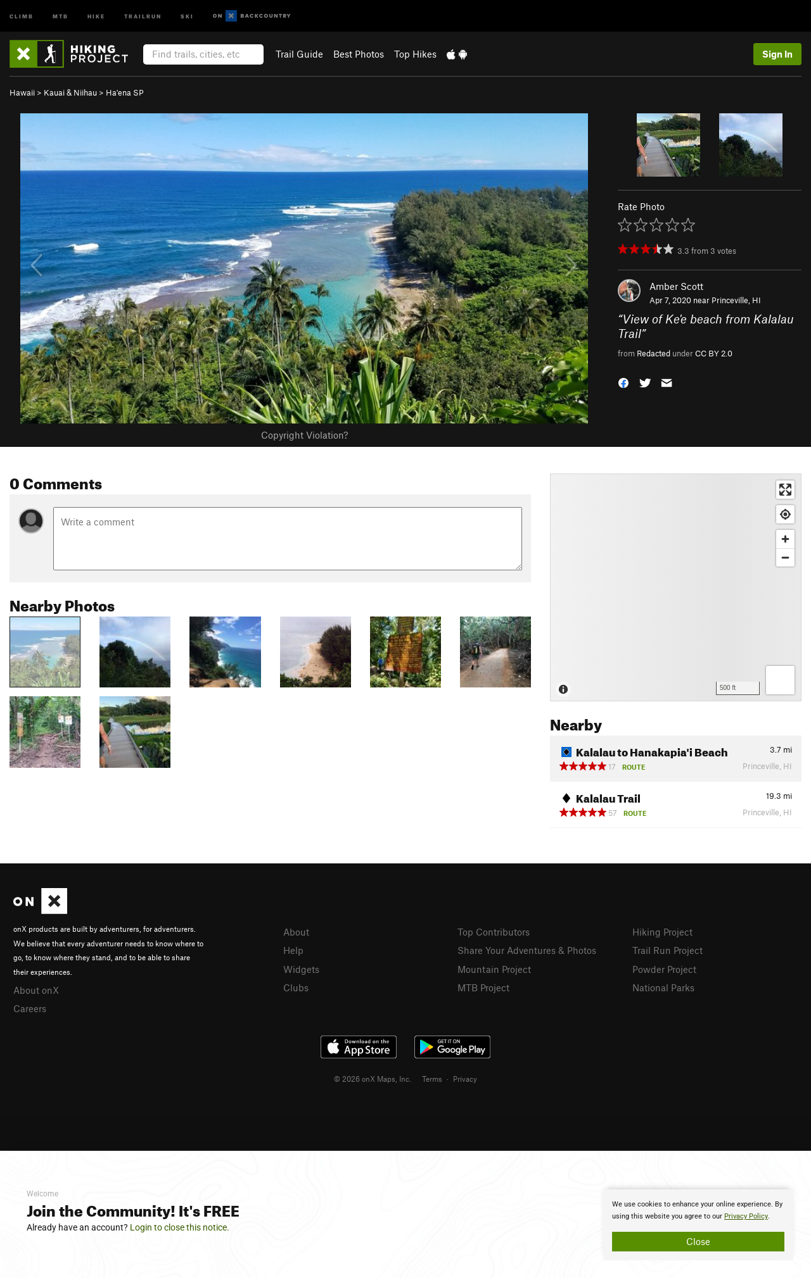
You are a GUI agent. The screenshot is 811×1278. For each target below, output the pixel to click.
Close (698, 1241)
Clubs (296, 987)
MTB (60, 15)
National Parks (663, 987)
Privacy (465, 1078)
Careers (29, 1008)
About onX (36, 990)
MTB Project (483, 987)
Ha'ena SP (125, 92)
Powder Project (664, 969)
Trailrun (143, 15)
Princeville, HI (736, 300)
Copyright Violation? (304, 435)
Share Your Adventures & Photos (526, 950)
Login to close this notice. (179, 1227)
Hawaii (22, 92)
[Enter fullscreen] (785, 489)
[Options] (780, 680)
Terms (432, 1078)
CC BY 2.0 (713, 353)
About (296, 931)
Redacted (653, 353)
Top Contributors (493, 931)
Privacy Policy (746, 1216)
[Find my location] (785, 514)
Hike (96, 15)
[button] (623, 382)
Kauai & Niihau (70, 92)
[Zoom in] (785, 539)
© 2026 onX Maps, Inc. (372, 1078)
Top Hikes (415, 54)
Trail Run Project (667, 950)
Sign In (777, 54)
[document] (698, 1224)
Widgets (301, 969)
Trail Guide (299, 54)
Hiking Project (662, 931)
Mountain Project (494, 969)
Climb (22, 15)
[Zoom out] (785, 557)
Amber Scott (676, 286)
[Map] (676, 587)
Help (293, 950)
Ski (187, 15)
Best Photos (358, 54)
